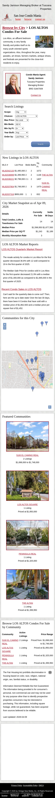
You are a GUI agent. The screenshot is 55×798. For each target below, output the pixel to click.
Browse (27, 19)
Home (18, 19)
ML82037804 (8, 186)
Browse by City (13, 28)
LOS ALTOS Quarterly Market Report (22, 249)
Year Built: (9, 132)
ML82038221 (8, 179)
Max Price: (9, 120)
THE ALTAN (47, 175)
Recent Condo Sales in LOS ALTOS (21, 289)
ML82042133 (8, 171)
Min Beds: (9, 124)
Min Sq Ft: (9, 128)
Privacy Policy (16, 785)
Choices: (8, 116)
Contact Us (40, 19)
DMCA (41, 785)
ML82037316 (8, 194)
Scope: (7, 112)
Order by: (8, 136)
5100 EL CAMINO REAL (46, 186)
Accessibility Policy (30, 785)
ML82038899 (8, 175)
